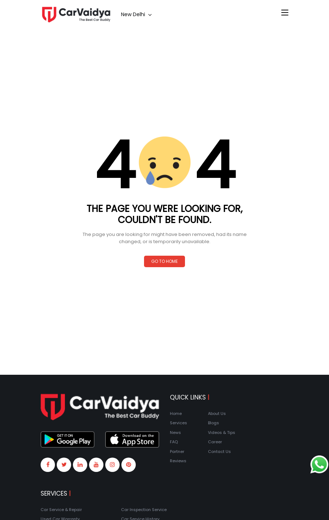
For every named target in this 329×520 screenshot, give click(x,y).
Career (215, 442)
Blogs (213, 423)
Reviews (178, 461)
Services (178, 423)
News (175, 432)
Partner (177, 451)
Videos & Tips (221, 432)
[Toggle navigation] (284, 13)
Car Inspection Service (144, 509)
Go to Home (164, 261)
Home (176, 413)
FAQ (174, 442)
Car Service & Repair (61, 509)
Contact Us (219, 451)
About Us (217, 413)
